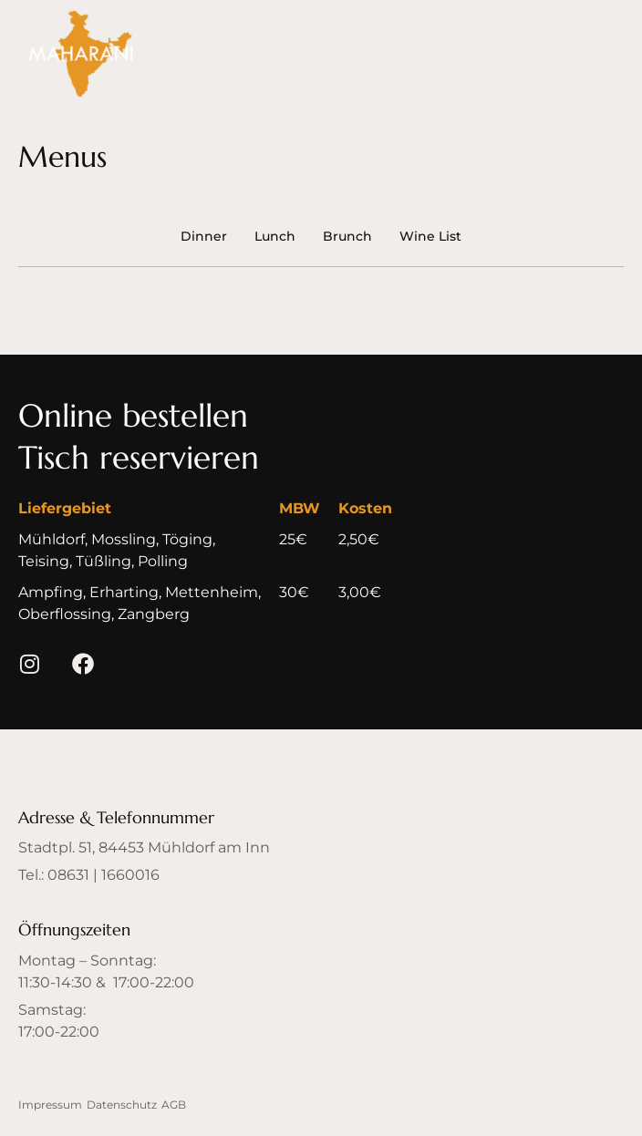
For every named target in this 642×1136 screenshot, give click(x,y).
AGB (173, 1104)
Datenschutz (122, 1104)
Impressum (50, 1104)
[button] (133, 416)
